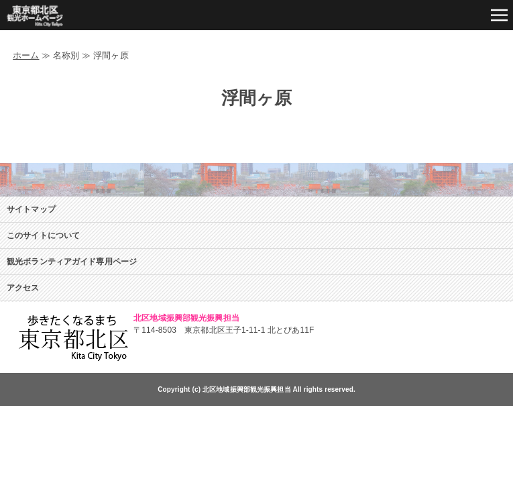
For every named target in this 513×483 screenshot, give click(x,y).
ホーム (26, 55)
